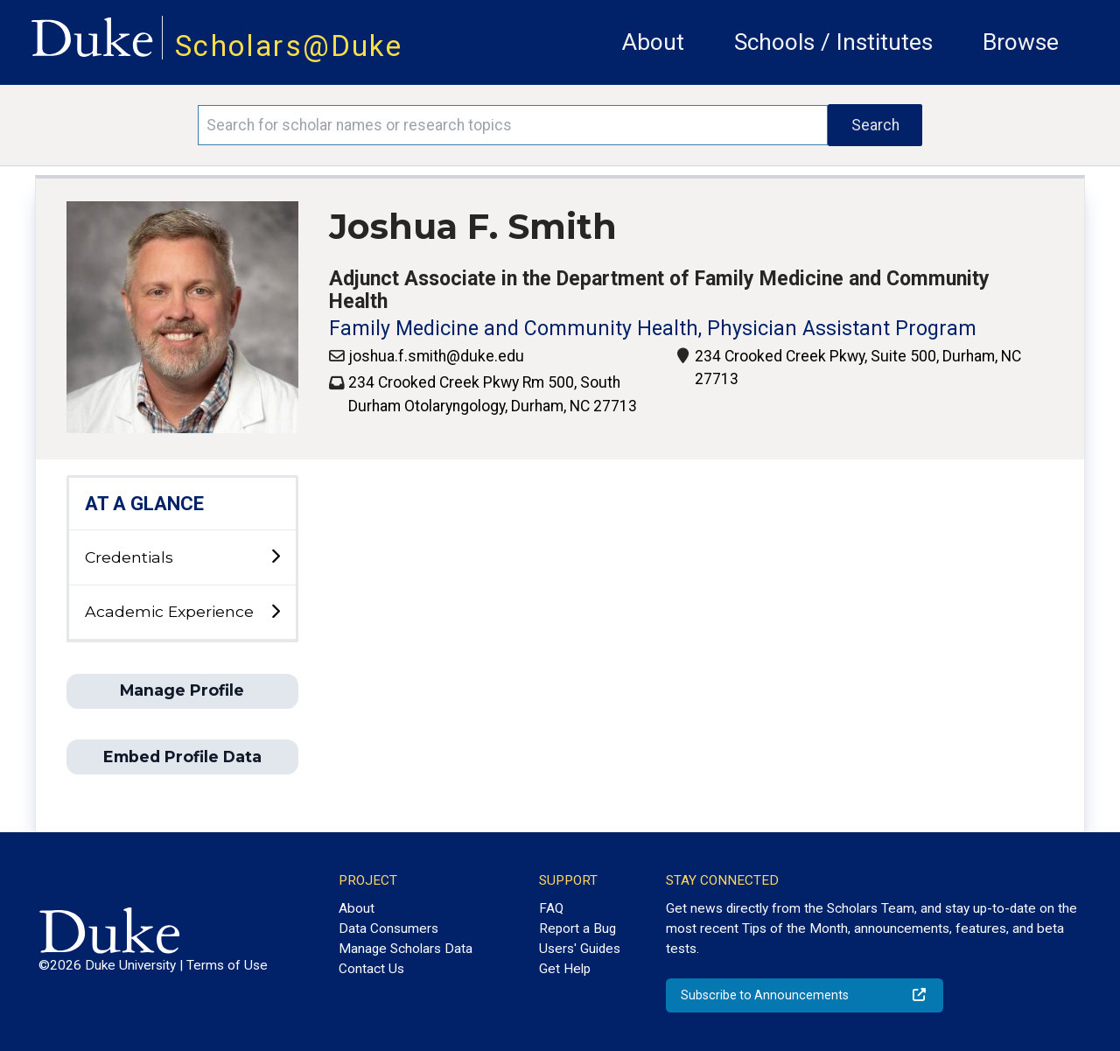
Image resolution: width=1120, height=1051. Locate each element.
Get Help (565, 969)
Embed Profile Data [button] (182, 756)
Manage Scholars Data (405, 948)
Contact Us (371, 969)
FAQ (551, 908)
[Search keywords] (513, 125)
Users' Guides (579, 948)
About (653, 42)
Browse (1021, 42)
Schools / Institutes (833, 42)
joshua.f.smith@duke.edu (436, 356)
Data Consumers (388, 928)
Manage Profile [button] (182, 690)
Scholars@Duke (288, 46)
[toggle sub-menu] (275, 557)
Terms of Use (227, 965)
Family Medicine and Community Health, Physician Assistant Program (652, 328)
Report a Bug (577, 928)
